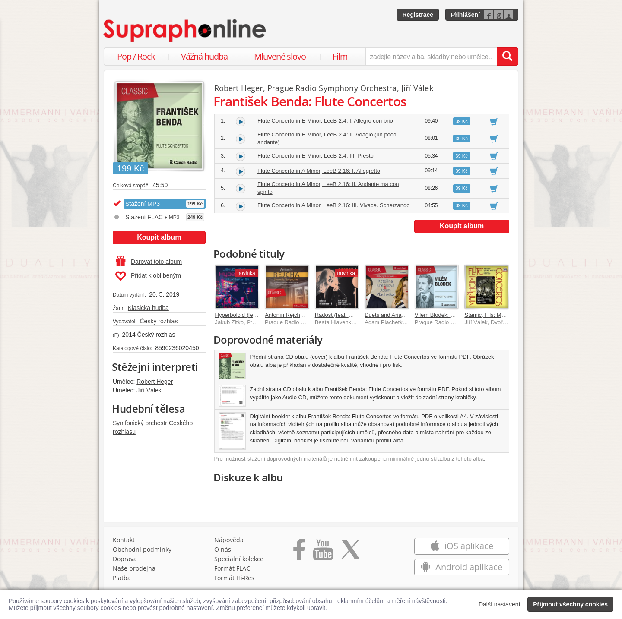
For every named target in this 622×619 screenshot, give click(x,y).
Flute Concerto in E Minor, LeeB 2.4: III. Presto (315, 155)
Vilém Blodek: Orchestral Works (454, 315)
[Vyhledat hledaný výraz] (507, 56)
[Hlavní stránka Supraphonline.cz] (185, 30)
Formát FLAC (232, 568)
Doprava (125, 559)
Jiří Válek (149, 390)
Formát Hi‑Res (234, 578)
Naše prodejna (134, 568)
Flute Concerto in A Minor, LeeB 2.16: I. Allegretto (318, 170)
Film (340, 56)
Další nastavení (499, 604)
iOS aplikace (461, 546)
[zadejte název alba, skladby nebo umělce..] (431, 56)
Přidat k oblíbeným (148, 276)
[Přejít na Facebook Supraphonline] (299, 552)
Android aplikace (461, 567)
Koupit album (159, 237)
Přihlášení (465, 14)
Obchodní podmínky (142, 549)
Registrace (417, 14)
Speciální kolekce (238, 559)
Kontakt (124, 540)
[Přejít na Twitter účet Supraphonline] (350, 552)
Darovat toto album (149, 261)
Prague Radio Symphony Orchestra (332, 88)
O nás (222, 549)
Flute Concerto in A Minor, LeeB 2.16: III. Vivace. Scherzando (333, 205)
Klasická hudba (148, 307)
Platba (122, 578)
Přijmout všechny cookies (570, 604)
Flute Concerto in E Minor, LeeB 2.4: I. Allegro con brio (325, 120)
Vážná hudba (204, 56)
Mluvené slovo (280, 56)
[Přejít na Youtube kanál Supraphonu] (322, 552)
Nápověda (229, 540)
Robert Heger (154, 381)
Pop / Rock (136, 56)
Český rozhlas (159, 321)
